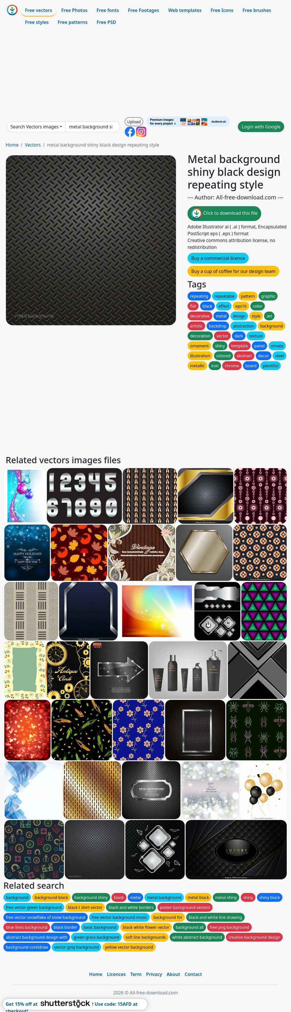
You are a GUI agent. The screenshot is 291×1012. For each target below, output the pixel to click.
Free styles (37, 22)
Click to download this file (224, 213)
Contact (193, 974)
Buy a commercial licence (218, 258)
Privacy (154, 974)
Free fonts (108, 10)
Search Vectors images (35, 127)
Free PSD (106, 22)
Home (12, 145)
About (173, 974)
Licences (116, 974)
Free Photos (74, 10)
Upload (134, 121)
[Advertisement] (145, 72)
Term (136, 974)
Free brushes (256, 10)
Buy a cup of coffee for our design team (233, 271)
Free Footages (143, 10)
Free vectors (38, 10)
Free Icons (222, 10)
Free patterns (73, 22)
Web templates (184, 10)
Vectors (33, 145)
